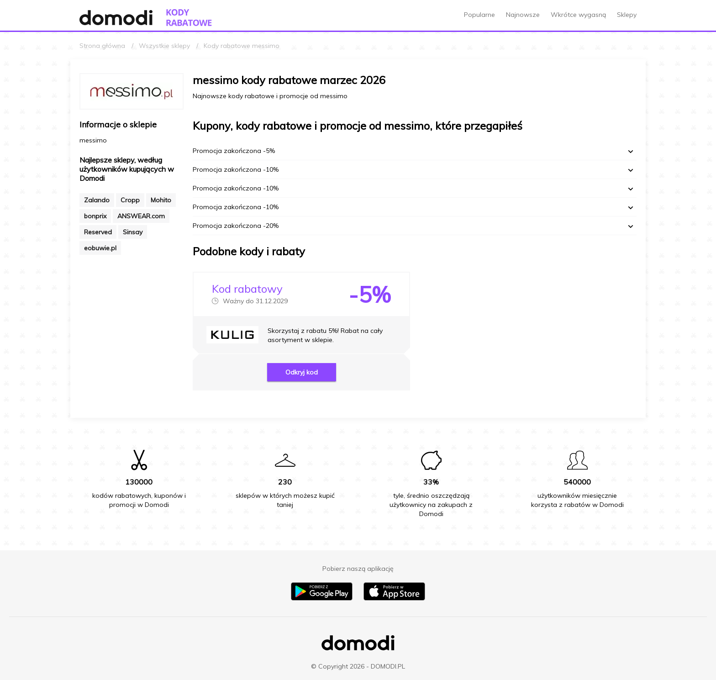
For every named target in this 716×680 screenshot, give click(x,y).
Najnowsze (523, 15)
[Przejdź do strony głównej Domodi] (116, 17)
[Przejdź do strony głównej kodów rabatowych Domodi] (189, 17)
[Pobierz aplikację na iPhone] (394, 598)
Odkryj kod (301, 372)
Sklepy (627, 15)
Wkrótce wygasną (578, 15)
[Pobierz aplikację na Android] (322, 598)
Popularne (479, 15)
